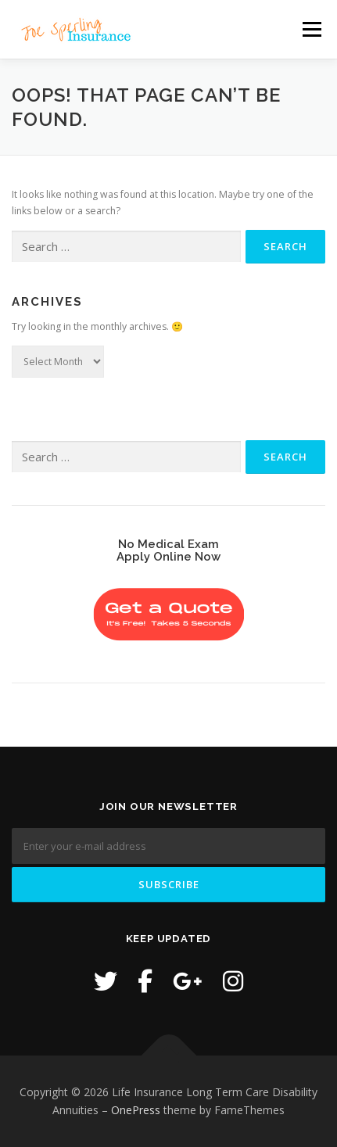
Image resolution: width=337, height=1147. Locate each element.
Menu (311, 29)
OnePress (135, 1109)
